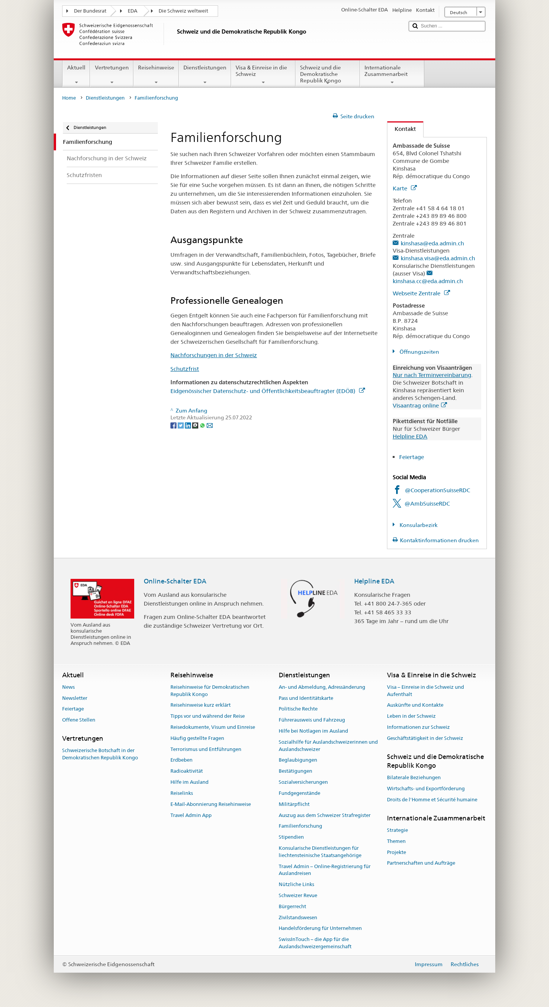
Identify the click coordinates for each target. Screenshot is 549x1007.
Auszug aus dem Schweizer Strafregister (325, 815)
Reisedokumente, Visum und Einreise (212, 727)
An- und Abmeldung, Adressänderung (322, 687)
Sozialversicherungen (303, 782)
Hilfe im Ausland (189, 782)
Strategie (397, 830)
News (68, 687)
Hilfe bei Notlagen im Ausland (313, 731)
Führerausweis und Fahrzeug (312, 720)
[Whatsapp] (203, 425)
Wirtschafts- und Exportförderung (426, 788)
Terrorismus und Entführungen (205, 749)
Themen (396, 841)
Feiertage (411, 457)
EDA (132, 11)
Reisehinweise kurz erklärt (200, 705)
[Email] (210, 425)
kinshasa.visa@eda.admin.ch (438, 258)
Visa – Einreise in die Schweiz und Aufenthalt (425, 690)
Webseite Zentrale (421, 293)
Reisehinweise (156, 74)
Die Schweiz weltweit (183, 11)
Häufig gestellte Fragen (197, 738)
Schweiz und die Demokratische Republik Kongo (328, 75)
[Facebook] (174, 425)
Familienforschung (300, 826)
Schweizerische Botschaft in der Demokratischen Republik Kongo (100, 754)
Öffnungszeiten (418, 352)
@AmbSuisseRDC (427, 503)
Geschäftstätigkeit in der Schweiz (425, 738)
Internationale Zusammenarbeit (392, 74)
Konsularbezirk (418, 525)
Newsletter (74, 698)
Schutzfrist (184, 368)
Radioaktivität (186, 771)
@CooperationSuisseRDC (437, 490)
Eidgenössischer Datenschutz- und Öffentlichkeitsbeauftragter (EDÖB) (267, 391)
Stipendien (291, 837)
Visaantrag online (420, 405)
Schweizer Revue (298, 895)
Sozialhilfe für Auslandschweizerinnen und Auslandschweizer (328, 745)
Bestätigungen (295, 771)
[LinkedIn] (188, 425)
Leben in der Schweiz (411, 716)
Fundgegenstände (299, 793)
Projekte (396, 852)
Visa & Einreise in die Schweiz (263, 74)
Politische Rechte (298, 709)
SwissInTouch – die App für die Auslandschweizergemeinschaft (315, 943)
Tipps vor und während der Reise (207, 716)
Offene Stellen (78, 720)
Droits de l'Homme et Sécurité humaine (432, 799)
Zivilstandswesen (298, 917)
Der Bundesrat (90, 11)
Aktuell (76, 74)
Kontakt (401, 128)
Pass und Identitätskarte (306, 698)
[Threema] (195, 425)
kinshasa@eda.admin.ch (432, 243)
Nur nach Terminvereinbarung (432, 375)
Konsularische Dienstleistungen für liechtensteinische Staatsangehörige (320, 851)
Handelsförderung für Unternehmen (320, 928)
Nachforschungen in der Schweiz (213, 355)
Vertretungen (111, 74)
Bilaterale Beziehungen (414, 778)
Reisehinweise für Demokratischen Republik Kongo (209, 690)
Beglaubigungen (298, 760)
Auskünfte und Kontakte (415, 705)
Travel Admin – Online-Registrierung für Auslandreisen (325, 870)
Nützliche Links (296, 884)
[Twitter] (181, 425)
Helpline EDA (410, 436)
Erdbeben (181, 760)
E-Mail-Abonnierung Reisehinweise (210, 804)
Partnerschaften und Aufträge (421, 863)
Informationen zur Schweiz (418, 727)
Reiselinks (181, 793)
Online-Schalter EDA (175, 581)
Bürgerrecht (292, 906)
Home (69, 98)
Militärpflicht (294, 804)
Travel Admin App (191, 815)
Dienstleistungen (205, 74)
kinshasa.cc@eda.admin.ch (428, 281)
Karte (405, 188)
